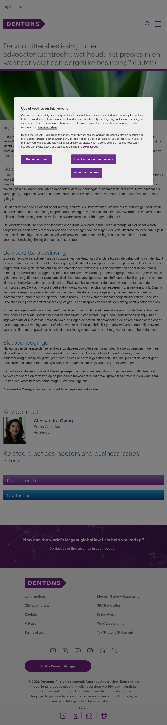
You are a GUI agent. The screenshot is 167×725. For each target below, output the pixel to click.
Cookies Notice (47, 127)
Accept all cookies (86, 172)
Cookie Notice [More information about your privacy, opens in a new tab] (89, 146)
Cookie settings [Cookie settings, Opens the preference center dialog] (37, 159)
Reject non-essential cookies (93, 159)
